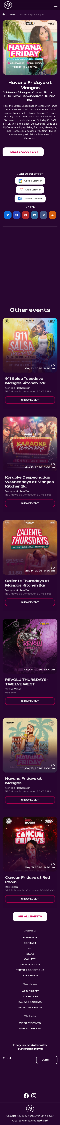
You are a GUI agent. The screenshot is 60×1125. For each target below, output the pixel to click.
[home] (7, 5)
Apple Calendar (33, 189)
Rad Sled (42, 1120)
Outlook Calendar (33, 198)
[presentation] (30, 1073)
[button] (54, 5)
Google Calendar (33, 180)
